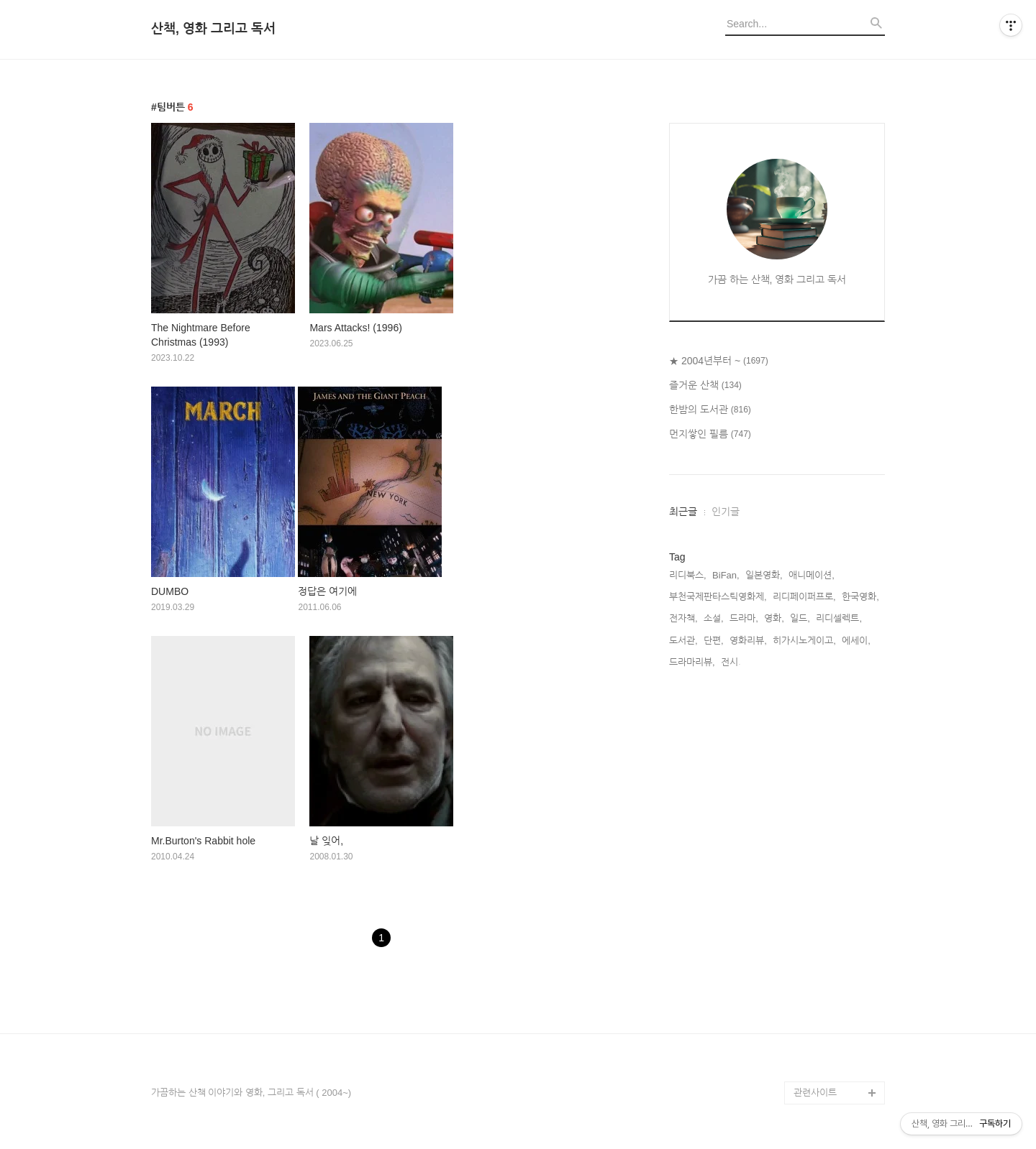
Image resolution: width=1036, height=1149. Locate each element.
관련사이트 (815, 1092)
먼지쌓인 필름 (710, 435)
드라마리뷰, (692, 662)
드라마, (744, 618)
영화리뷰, (748, 640)
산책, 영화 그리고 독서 (213, 29)
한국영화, (860, 596)
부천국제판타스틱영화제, (718, 596)
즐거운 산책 (705, 386)
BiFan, (726, 575)
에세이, (856, 640)
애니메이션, (812, 575)
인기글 (726, 511)
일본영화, (764, 575)
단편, (714, 640)
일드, (800, 618)
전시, (731, 662)
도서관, (683, 640)
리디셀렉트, (839, 618)
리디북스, (687, 575)
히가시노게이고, (804, 640)
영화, (774, 618)
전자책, (683, 618)
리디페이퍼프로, (804, 596)
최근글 (683, 511)
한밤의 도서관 (710, 410)
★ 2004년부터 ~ (718, 361)
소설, (714, 618)
